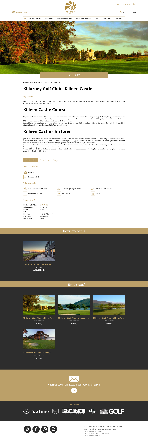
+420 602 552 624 (92, 433)
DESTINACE (49, 19)
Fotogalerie (44, 160)
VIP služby (106, 19)
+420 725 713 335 (129, 12)
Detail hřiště (30, 160)
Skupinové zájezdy (83, 19)
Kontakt (118, 19)
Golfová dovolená (64, 19)
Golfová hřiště (35, 19)
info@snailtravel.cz (22, 12)
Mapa (55, 160)
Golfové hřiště (36, 82)
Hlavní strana (27, 82)
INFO (96, 19)
